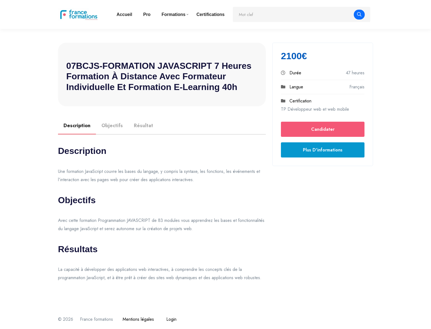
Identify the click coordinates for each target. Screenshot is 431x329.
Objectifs (112, 125)
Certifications (211, 14)
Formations (174, 14)
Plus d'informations (322, 150)
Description (76, 125)
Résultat (143, 125)
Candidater (323, 129)
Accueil (124, 14)
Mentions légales (138, 319)
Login (171, 319)
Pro (147, 14)
